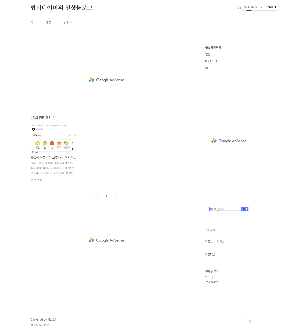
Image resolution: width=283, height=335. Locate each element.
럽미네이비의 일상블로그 (61, 8)
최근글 (209, 241)
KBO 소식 (211, 61)
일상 (207, 54)
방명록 (68, 23)
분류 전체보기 (213, 47)
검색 (240, 8)
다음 (115, 196)
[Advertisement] (106, 80)
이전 (97, 196)
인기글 (220, 241)
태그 (48, 23)
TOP (249, 321)
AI (206, 68)
